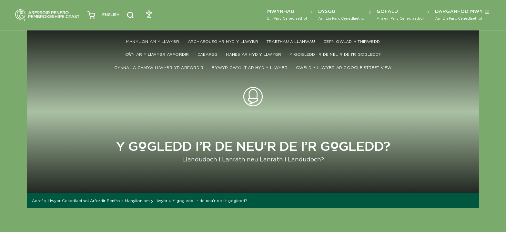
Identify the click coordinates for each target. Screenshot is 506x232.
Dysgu (341, 14)
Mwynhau (287, 14)
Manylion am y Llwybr (152, 41)
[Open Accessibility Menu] (149, 14)
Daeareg (207, 54)
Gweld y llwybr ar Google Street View (344, 67)
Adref (37, 200)
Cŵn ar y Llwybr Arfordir (157, 54)
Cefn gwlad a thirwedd (351, 41)
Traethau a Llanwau (291, 41)
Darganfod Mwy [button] (459, 14)
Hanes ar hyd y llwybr (253, 54)
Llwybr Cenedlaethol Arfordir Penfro (84, 200)
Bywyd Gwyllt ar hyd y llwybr (250, 67)
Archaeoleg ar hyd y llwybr (223, 41)
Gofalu (400, 14)
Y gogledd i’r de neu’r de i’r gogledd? (335, 54)
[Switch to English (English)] (110, 15)
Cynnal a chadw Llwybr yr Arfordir (158, 67)
